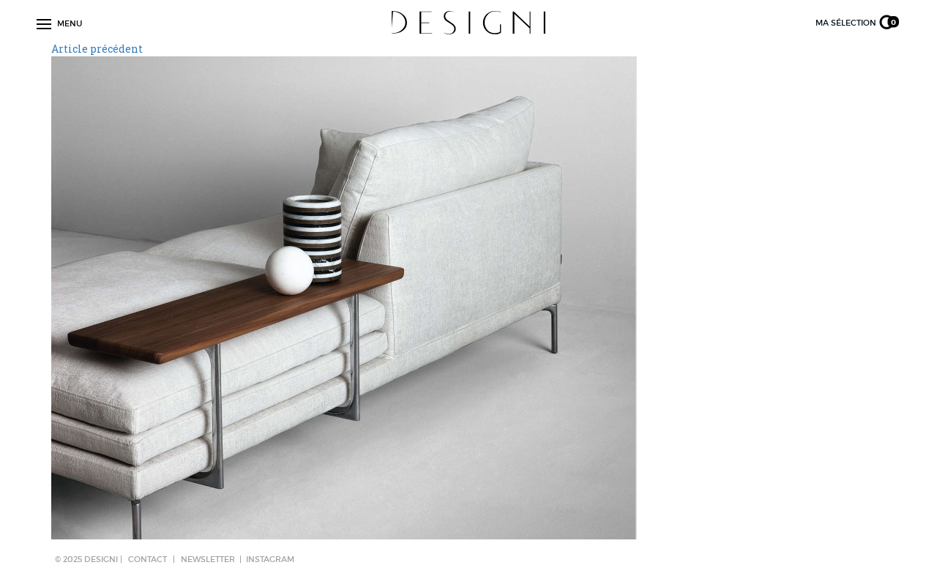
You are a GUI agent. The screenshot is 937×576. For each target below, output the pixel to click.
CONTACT (147, 559)
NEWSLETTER (208, 559)
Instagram (270, 559)
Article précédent (97, 49)
